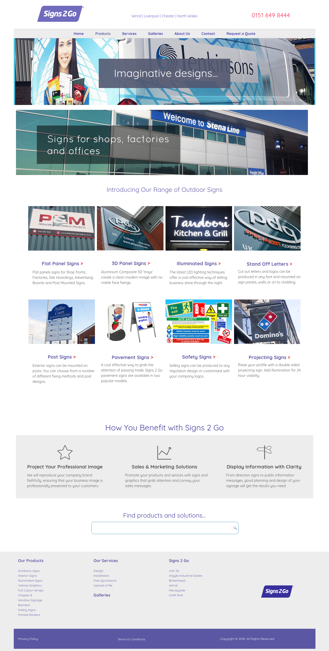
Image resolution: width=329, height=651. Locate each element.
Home (79, 33)
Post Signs (62, 357)
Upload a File (103, 585)
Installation (101, 576)
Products (103, 33)
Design (98, 571)
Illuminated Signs (199, 263)
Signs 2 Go (179, 560)
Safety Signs (198, 357)
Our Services (106, 560)
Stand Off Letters (269, 264)
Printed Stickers (29, 615)
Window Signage (30, 600)
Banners (24, 605)
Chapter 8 (25, 595)
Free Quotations (105, 581)
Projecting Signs (269, 357)
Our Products (31, 560)
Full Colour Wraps (31, 590)
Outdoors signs (29, 571)
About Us (182, 33)
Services (129, 33)
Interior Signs (27, 576)
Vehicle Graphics (30, 585)
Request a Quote (241, 33)
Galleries (155, 33)
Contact (208, 33)
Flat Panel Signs (60, 263)
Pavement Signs (132, 357)
